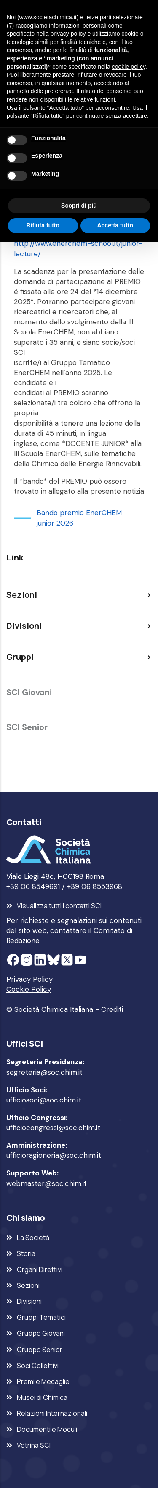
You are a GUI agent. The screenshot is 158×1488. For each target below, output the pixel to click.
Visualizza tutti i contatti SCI (59, 905)
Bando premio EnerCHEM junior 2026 (79, 517)
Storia (26, 1253)
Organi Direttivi (39, 1269)
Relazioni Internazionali (52, 1413)
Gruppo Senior (39, 1349)
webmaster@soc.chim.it (46, 1183)
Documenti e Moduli (47, 1429)
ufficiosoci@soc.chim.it (43, 1100)
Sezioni (28, 1285)
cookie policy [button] (128, 66)
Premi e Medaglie (43, 1381)
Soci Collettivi (38, 1365)
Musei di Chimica (42, 1397)
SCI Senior (27, 727)
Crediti (112, 1009)
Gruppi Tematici (41, 1317)
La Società (33, 1237)
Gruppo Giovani (41, 1333)
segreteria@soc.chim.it (44, 1072)
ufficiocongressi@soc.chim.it (53, 1127)
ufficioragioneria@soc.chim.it (53, 1155)
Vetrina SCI (34, 1445)
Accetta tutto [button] (115, 225)
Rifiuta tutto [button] (42, 225)
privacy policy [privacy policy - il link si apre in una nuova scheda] (68, 33)
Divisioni (29, 1301)
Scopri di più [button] (79, 205)
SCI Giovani (29, 692)
